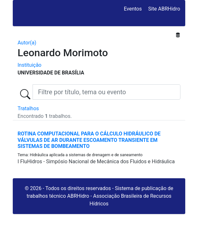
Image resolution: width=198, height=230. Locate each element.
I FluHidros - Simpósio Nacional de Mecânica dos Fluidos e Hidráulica (96, 161)
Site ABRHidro (164, 9)
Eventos (133, 9)
